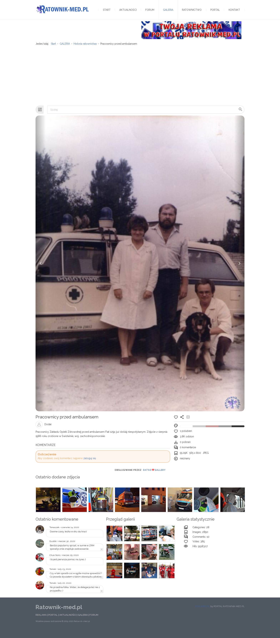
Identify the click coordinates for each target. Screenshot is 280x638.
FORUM (93, 621)
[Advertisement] (140, 81)
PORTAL (53, 621)
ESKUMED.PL (202, 613)
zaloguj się (89, 465)
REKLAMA (41, 621)
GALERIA (83, 621)
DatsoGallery (154, 476)
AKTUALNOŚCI (67, 621)
